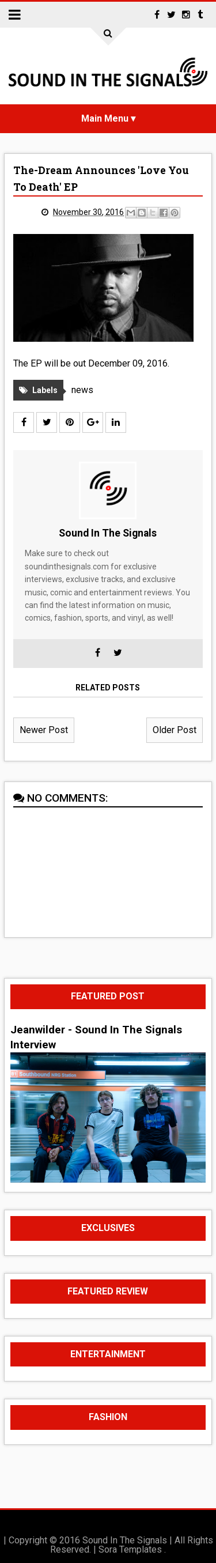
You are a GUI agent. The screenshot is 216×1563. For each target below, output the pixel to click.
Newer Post (44, 729)
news (82, 389)
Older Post (174, 729)
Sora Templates (130, 1549)
